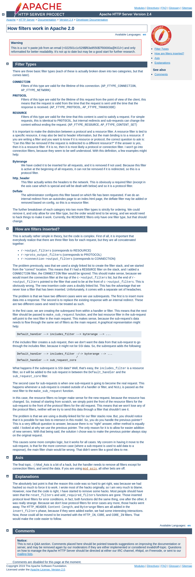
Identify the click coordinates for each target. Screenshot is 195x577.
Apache (11, 19)
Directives (153, 7)
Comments (161, 74)
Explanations (162, 62)
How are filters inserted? (169, 53)
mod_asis (90, 468)
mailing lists (24, 554)
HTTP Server (27, 19)
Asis (157, 58)
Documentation (47, 19)
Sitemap (187, 7)
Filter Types (162, 48)
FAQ (164, 7)
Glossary (174, 7)
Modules (139, 7)
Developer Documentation (92, 19)
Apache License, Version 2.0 (47, 569)
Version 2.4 (66, 19)
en (144, 34)
